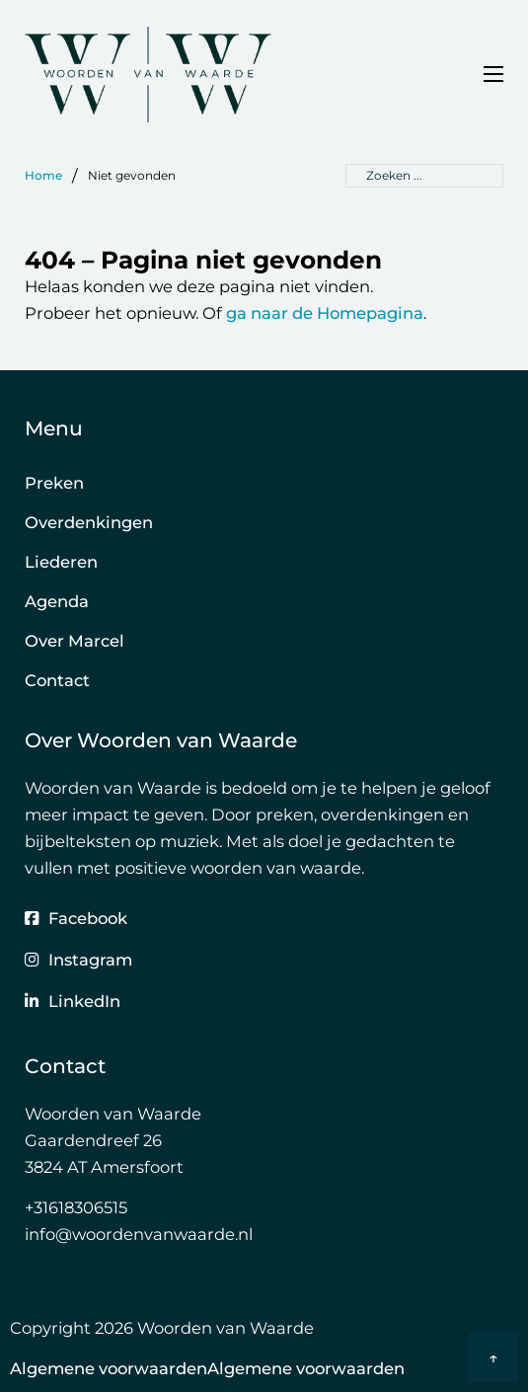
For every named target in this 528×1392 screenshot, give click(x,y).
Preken (54, 483)
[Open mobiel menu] (493, 74)
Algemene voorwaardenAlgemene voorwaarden (207, 1368)
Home (43, 175)
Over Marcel (74, 641)
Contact (57, 680)
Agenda (57, 601)
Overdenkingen (89, 522)
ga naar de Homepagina (324, 313)
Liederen (61, 562)
